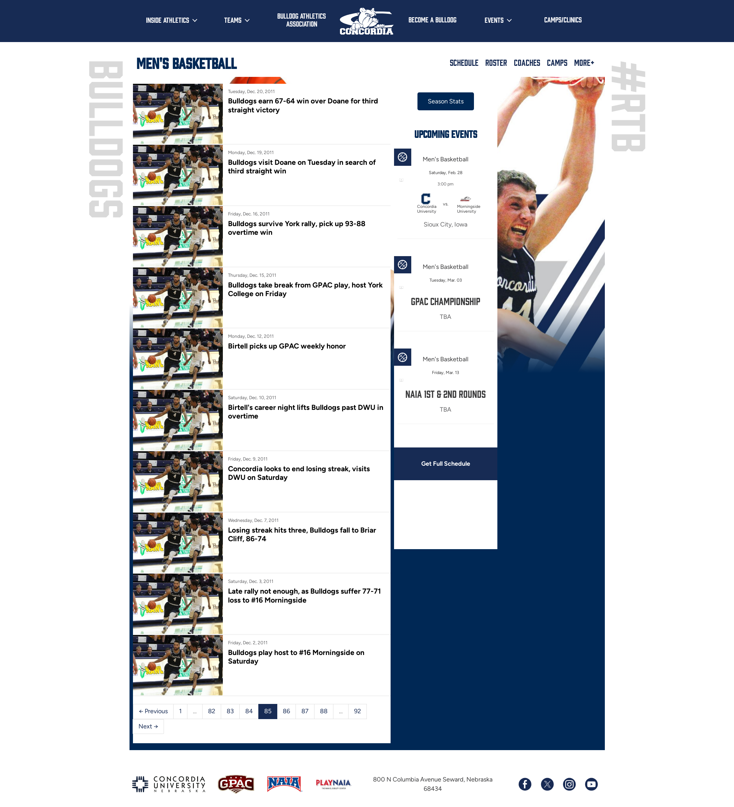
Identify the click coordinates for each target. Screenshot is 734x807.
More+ (584, 62)
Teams (232, 19)
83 (230, 711)
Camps (557, 62)
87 (305, 711)
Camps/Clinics (563, 19)
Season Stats (446, 101)
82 (211, 711)
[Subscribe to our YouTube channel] (591, 784)
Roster (496, 62)
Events (494, 19)
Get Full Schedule (445, 463)
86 (286, 711)
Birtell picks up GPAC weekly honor (287, 346)
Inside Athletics (167, 19)
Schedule (464, 62)
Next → (148, 726)
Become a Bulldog (432, 19)
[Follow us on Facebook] (525, 784)
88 (324, 711)
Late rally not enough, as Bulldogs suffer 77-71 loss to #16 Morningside (304, 595)
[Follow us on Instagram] (569, 784)
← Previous (153, 711)
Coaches (527, 62)
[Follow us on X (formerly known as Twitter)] (547, 784)
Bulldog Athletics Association (301, 19)
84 (249, 711)
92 (357, 711)
